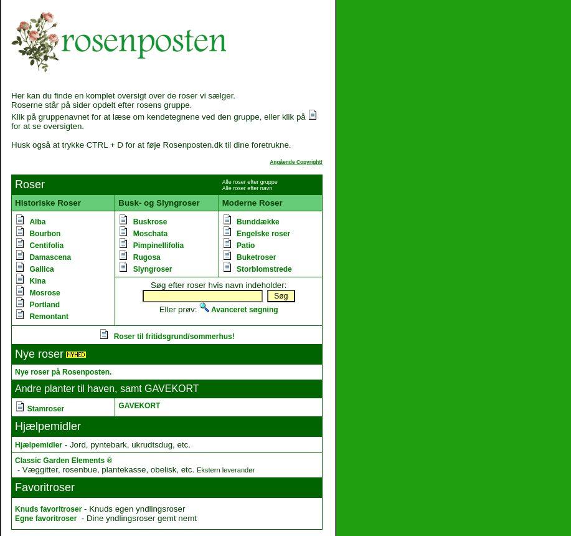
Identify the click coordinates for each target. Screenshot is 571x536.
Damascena (50, 257)
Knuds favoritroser (48, 509)
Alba (37, 222)
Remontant (48, 316)
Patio (246, 245)
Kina (37, 281)
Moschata (150, 233)
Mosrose (44, 293)
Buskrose (150, 222)
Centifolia (46, 245)
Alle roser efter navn (247, 188)
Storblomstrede (264, 269)
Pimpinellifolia (158, 245)
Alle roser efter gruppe (250, 182)
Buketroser (256, 257)
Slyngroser (152, 269)
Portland (44, 304)
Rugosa (147, 257)
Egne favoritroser (46, 518)
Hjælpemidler (38, 445)
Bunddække (258, 222)
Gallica (41, 269)
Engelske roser (263, 233)
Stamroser (45, 408)
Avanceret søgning (238, 309)
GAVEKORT (139, 405)
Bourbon (44, 233)
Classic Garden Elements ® (63, 460)
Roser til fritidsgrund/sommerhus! (174, 336)
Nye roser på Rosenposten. (63, 372)
